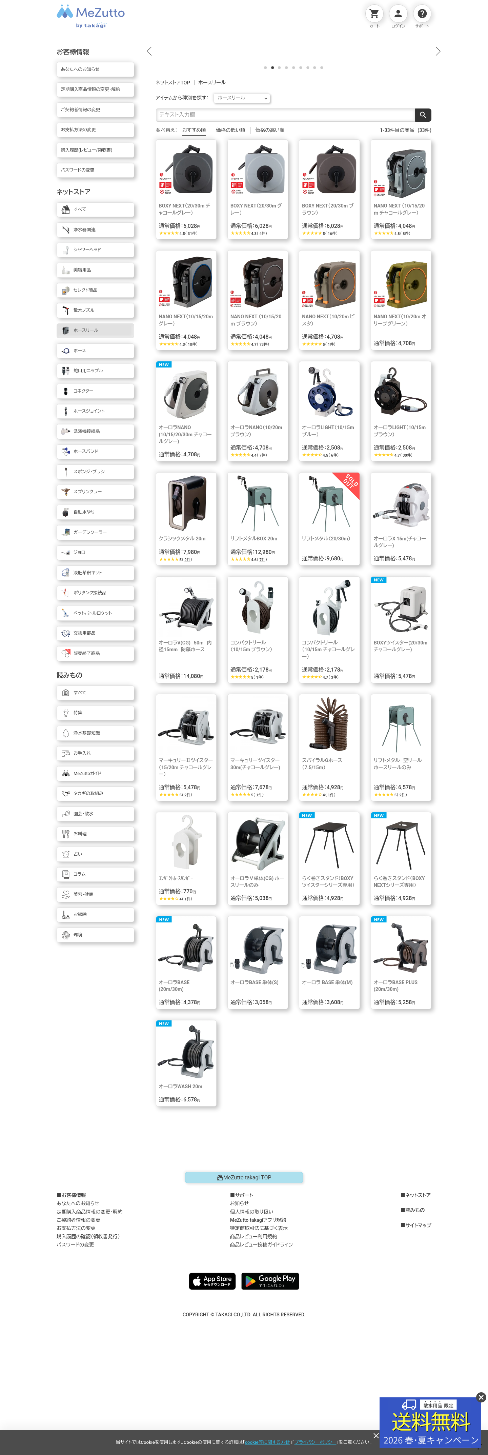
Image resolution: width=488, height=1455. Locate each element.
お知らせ (239, 1307)
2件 (187, 663)
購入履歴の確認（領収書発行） (88, 1340)
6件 (334, 559)
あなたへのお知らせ (78, 1307)
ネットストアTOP (173, 187)
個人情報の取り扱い (251, 1316)
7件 (262, 559)
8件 (406, 337)
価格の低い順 (230, 234)
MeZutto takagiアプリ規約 (258, 1324)
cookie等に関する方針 (267, 1442)
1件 (331, 448)
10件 (192, 448)
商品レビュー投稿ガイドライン (261, 1349)
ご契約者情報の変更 (78, 1324)
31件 (192, 337)
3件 (334, 781)
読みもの (415, 1314)
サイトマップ (418, 1329)
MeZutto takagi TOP (244, 1281)
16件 (332, 337)
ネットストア (418, 1299)
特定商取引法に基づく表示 (259, 1332)
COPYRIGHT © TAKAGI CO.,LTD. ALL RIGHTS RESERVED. (244, 1418)
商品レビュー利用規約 (253, 1340)
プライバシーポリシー (315, 1442)
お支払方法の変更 (76, 1332)
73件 (263, 448)
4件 (262, 337)
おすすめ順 (194, 234)
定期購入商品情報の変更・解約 (89, 1316)
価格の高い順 (270, 234)
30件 (407, 559)
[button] (149, 103)
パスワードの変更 (75, 1349)
